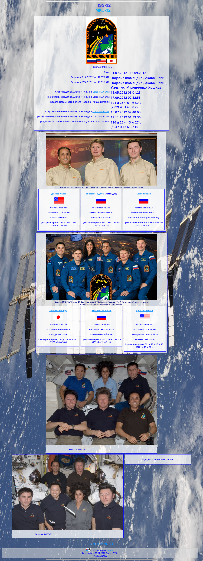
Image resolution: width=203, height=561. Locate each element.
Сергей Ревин (144, 193)
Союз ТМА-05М (100, 111)
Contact (111, 550)
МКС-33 (108, 544)
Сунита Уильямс (144, 310)
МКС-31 (94, 544)
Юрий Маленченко (101, 310)
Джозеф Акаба (58, 193)
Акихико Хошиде (58, 310)
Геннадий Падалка (94, 193)
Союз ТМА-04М (100, 91)
